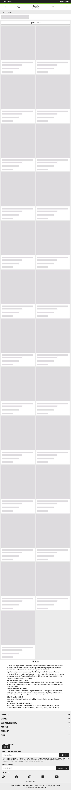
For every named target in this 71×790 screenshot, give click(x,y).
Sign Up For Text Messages (11, 751)
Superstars (42, 676)
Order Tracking (7, 2)
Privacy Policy (43, 759)
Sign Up (5, 747)
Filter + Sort (35, 23)
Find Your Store (7, 764)
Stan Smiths (32, 676)
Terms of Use (34, 759)
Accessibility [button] (64, 2)
